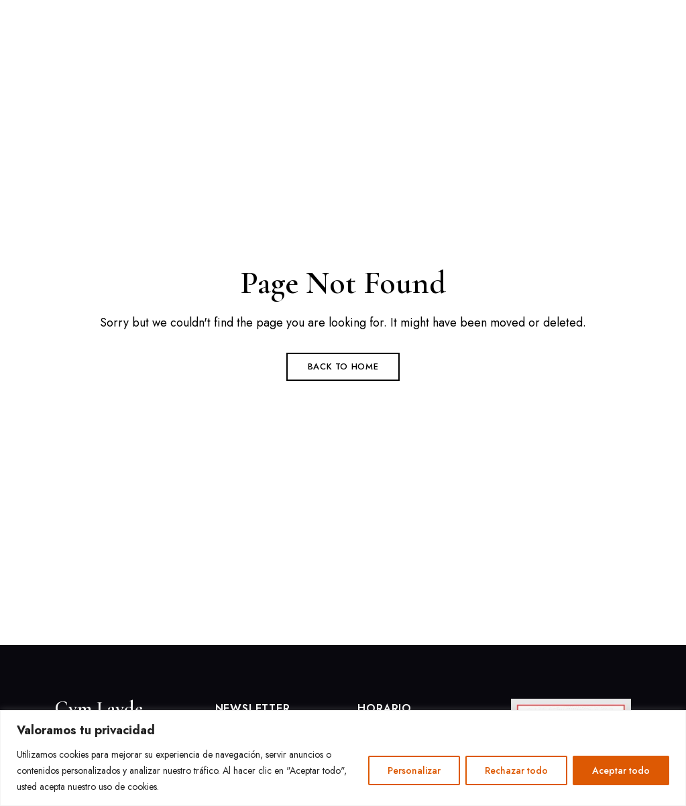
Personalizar (414, 770)
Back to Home (343, 366)
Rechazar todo (516, 770)
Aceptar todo (621, 770)
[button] (531, 30)
